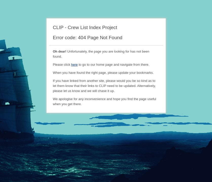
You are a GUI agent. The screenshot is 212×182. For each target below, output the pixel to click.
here (74, 64)
